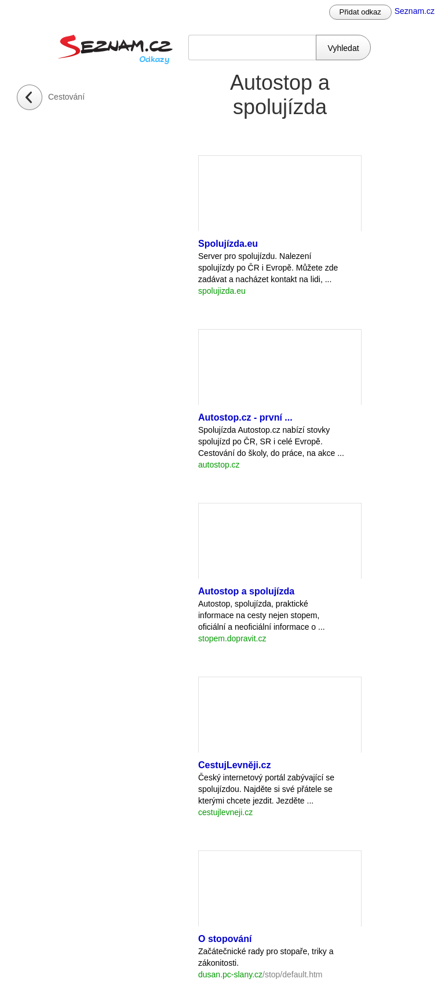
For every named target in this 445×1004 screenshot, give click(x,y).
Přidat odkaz (360, 12)
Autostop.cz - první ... (245, 417)
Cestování (66, 96)
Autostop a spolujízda (246, 591)
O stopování (224, 939)
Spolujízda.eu (228, 244)
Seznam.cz (415, 11)
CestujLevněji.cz (234, 765)
